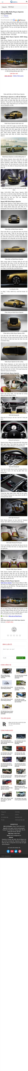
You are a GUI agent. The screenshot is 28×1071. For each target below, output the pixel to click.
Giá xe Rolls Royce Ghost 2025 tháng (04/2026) (7, 688)
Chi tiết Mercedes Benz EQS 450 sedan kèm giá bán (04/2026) (6, 765)
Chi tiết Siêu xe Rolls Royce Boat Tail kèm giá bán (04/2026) (20, 700)
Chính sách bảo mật (19, 819)
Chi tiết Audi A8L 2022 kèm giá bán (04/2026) (20, 753)
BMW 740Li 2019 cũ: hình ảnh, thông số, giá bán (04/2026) (7, 800)
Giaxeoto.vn (16, 837)
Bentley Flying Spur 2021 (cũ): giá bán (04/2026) (20, 776)
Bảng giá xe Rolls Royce (15, 616)
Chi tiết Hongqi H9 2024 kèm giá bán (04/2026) (6, 776)
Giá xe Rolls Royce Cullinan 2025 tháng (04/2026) (5, 676)
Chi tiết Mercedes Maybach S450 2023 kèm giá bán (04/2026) (7, 788)
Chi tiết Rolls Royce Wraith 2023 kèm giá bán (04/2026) (21, 676)
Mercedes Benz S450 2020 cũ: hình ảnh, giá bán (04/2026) (21, 788)
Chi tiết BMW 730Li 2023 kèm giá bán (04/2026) (6, 753)
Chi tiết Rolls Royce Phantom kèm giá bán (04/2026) (20, 688)
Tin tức (2, 819)
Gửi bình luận (21, 658)
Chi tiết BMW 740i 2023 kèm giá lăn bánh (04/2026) (20, 742)
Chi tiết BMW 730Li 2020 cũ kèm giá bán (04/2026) (21, 799)
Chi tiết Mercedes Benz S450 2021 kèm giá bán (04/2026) (20, 765)
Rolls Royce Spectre (6, 582)
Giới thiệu (17, 812)
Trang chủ (4, 7)
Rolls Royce (11, 7)
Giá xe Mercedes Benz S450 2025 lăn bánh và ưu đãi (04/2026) (7, 742)
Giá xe (2, 814)
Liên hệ (17, 814)
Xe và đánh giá (4, 817)
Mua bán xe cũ (18, 817)
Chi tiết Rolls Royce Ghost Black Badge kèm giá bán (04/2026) (7, 712)
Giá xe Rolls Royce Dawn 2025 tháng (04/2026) (7, 700)
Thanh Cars (6, 15)
